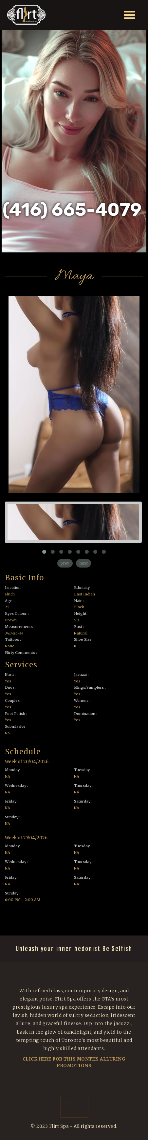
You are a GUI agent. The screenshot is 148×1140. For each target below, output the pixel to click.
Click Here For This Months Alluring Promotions (74, 1062)
